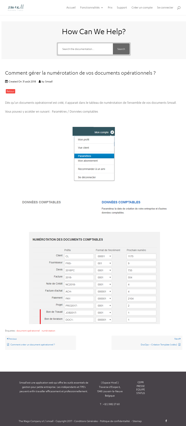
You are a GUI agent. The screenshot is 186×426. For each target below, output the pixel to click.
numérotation (48, 330)
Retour (10, 91)
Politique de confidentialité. (115, 421)
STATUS (140, 393)
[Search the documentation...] (85, 48)
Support (122, 7)
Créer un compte (142, 7)
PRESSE (141, 386)
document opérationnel (28, 330)
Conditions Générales (86, 421)
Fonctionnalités (90, 7)
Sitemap (137, 421)
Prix (110, 7)
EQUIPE (140, 389)
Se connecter (165, 7)
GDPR (141, 382)
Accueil (71, 7)
